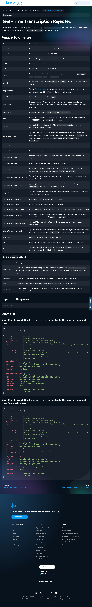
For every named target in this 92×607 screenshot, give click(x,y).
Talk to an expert (44, 573)
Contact (14, 533)
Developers (40, 536)
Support (39, 530)
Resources (39, 539)
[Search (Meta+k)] (82, 3)
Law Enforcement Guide (70, 533)
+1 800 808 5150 (45, 581)
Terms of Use (66, 545)
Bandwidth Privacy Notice (70, 536)
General (64, 528)
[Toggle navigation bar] (3, 2)
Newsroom (15, 536)
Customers (40, 547)
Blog (12, 530)
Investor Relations (17, 542)
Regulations (40, 559)
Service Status (41, 533)
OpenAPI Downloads (43, 528)
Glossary (39, 553)
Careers (14, 539)
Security (39, 542)
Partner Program (41, 545)
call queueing (42, 89)
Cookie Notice (66, 542)
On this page (7, 15)
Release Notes (41, 550)
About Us (14, 528)
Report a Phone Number (70, 539)
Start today (47, 567)
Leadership (15, 545)
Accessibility (66, 530)
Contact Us (19, 517)
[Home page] (3, 10)
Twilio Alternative (42, 556)
